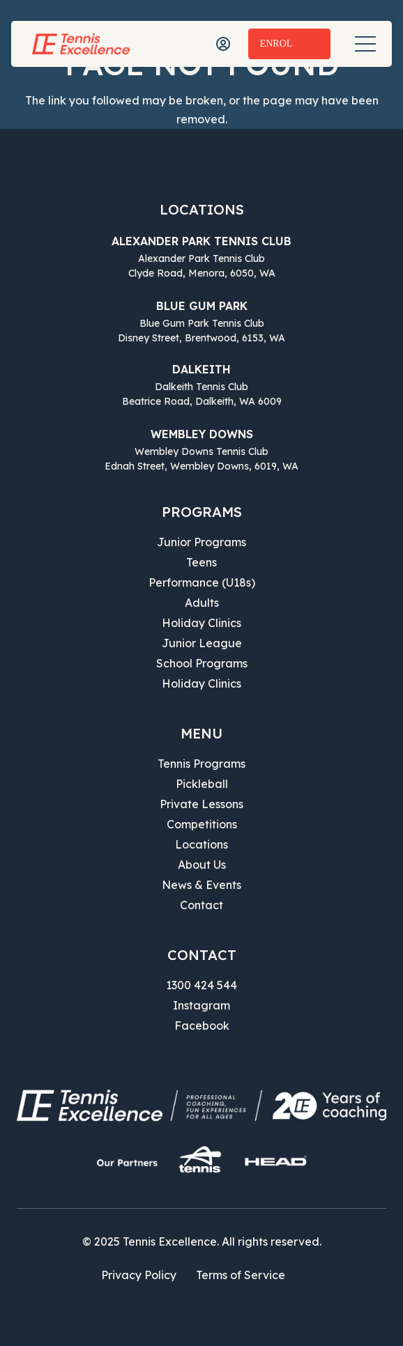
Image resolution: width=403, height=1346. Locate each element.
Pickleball (202, 784)
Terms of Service (240, 1275)
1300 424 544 (201, 985)
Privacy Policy (138, 1275)
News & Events (201, 885)
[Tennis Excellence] (81, 44)
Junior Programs (201, 542)
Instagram (201, 1005)
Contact (201, 905)
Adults (202, 603)
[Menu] (365, 43)
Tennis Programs (201, 764)
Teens (201, 562)
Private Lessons (201, 804)
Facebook (201, 1025)
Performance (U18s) (202, 582)
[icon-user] (223, 44)
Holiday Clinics (201, 623)
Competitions (202, 824)
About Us (202, 865)
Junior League (202, 643)
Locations (201, 844)
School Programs (202, 663)
